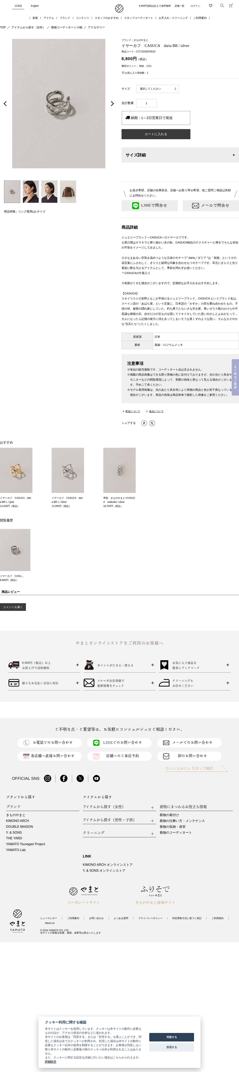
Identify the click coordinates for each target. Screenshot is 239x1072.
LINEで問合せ (149, 205)
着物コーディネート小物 (66, 27)
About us (49, 923)
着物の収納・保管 (173, 826)
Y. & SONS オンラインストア (104, 870)
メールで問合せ (210, 205)
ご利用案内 (200, 17)
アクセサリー (96, 27)
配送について (133, 411)
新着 (35, 17)
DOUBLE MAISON (19, 826)
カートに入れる (156, 134)
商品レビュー (11, 591)
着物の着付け (169, 815)
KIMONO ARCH (17, 821)
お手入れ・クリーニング (173, 17)
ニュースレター (48, 918)
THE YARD (14, 838)
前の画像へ (6, 103)
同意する (171, 1037)
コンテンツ (82, 17)
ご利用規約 (217, 918)
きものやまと (16, 815)
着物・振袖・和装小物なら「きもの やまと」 (119, 8)
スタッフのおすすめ (106, 17)
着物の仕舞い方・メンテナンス (182, 821)
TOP (3, 27)
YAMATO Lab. (16, 850)
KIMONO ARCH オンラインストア (108, 864)
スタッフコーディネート (138, 17)
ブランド (65, 17)
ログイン (195, 5)
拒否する (171, 1047)
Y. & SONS (14, 832)
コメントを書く (13, 607)
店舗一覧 (179, 5)
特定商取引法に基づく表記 (187, 918)
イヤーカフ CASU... (11, 576)
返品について (156, 411)
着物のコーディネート (176, 832)
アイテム (49, 17)
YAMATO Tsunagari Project (25, 844)
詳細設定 (50, 1061)
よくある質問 (121, 918)
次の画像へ (111, 103)
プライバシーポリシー (150, 918)
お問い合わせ (96, 918)
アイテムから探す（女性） (28, 27)
